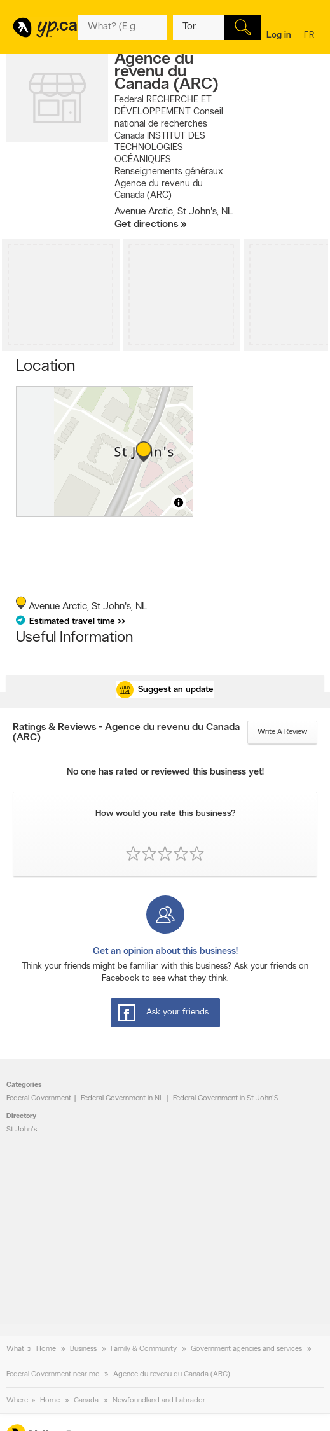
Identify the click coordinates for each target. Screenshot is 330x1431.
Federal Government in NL (122, 1098)
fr (310, 36)
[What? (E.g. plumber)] (122, 27)
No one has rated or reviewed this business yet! (165, 772)
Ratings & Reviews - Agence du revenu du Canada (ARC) (126, 732)
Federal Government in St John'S (225, 1098)
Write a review (282, 732)
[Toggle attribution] (178, 502)
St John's (21, 1129)
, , (173, 218)
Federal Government (38, 1098)
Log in (278, 35)
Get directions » (150, 224)
